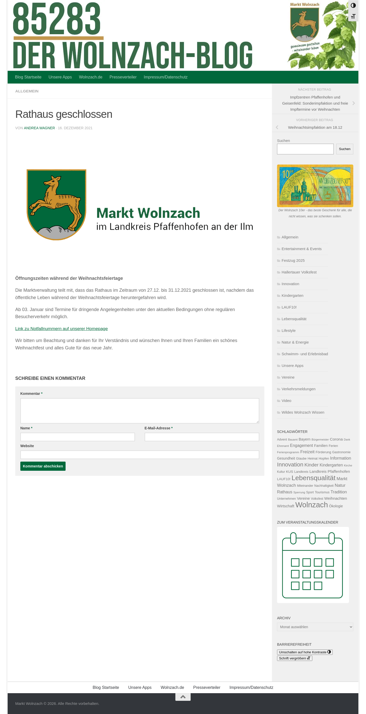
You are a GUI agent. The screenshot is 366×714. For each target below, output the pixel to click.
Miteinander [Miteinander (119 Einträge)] (305, 486)
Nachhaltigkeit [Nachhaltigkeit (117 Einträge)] (323, 486)
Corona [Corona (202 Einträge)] (336, 439)
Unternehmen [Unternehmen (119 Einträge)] (286, 498)
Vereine (288, 377)
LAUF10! (289, 307)
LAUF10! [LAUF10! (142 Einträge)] (284, 479)
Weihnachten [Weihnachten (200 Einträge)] (335, 498)
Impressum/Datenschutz (166, 77)
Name (26, 428)
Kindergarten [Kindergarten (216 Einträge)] (331, 465)
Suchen (283, 140)
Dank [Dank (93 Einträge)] (347, 439)
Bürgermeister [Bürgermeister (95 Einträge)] (320, 439)
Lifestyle (289, 330)
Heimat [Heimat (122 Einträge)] (312, 458)
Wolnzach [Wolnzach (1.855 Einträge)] (311, 504)
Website (27, 446)
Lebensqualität (294, 319)
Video (286, 400)
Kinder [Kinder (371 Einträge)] (311, 464)
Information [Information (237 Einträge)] (340, 458)
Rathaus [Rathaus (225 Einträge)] (284, 492)
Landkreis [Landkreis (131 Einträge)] (301, 472)
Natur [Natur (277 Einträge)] (340, 485)
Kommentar (31, 393)
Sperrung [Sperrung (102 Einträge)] (299, 492)
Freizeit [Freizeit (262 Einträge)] (307, 451)
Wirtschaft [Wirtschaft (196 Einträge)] (285, 506)
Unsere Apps (60, 77)
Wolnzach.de (90, 77)
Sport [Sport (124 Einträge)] (310, 492)
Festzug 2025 (293, 260)
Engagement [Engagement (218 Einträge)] (301, 445)
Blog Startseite (28, 77)
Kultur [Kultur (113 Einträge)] (281, 472)
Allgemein (27, 91)
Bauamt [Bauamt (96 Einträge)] (293, 439)
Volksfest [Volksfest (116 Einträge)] (317, 498)
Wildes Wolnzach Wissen (303, 412)
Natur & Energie (295, 342)
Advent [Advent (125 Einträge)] (282, 439)
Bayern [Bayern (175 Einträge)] (305, 439)
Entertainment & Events (302, 249)
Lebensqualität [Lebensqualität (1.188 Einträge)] (314, 478)
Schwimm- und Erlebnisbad (305, 354)
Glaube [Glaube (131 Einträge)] (301, 458)
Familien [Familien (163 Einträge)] (321, 446)
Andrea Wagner (39, 128)
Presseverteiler (123, 77)
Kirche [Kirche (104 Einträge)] (348, 465)
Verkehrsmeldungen (298, 389)
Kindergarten (292, 295)
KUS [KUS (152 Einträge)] (289, 472)
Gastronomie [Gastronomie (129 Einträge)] (341, 452)
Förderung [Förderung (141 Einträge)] (323, 452)
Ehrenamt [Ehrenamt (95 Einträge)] (283, 445)
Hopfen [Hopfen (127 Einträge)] (324, 458)
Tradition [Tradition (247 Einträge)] (339, 492)
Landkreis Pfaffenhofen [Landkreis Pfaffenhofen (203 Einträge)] (329, 471)
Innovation (290, 284)
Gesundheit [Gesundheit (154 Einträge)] (286, 458)
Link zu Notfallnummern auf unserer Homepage (63, 328)
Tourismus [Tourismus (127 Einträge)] (322, 492)
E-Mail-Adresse (159, 428)
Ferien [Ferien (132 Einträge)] (333, 446)
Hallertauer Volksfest (299, 272)
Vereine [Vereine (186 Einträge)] (303, 498)
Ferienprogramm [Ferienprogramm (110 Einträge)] (288, 452)
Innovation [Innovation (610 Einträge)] (290, 464)
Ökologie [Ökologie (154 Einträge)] (336, 506)
